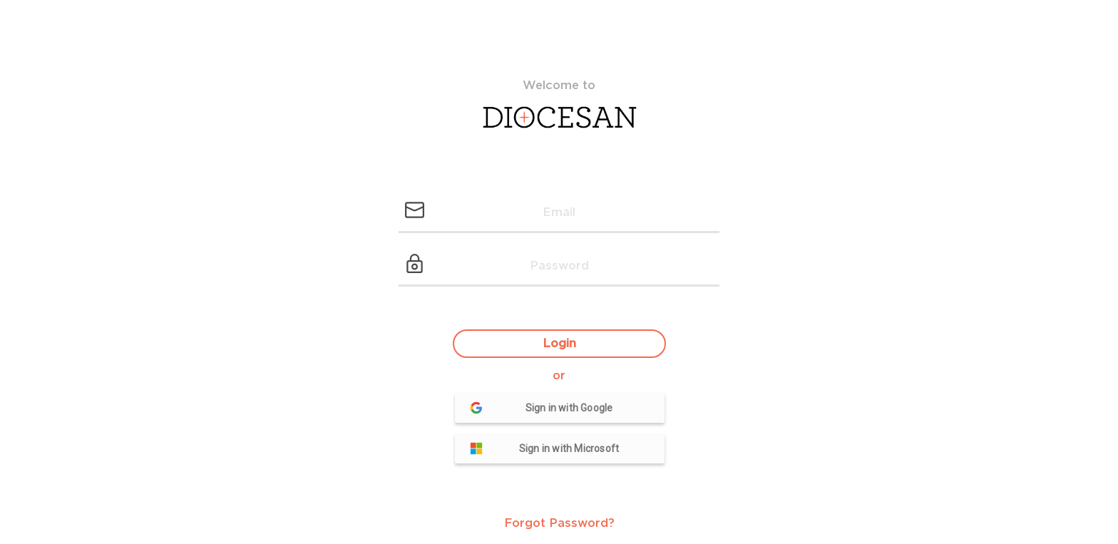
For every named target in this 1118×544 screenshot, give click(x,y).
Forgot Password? (559, 523)
